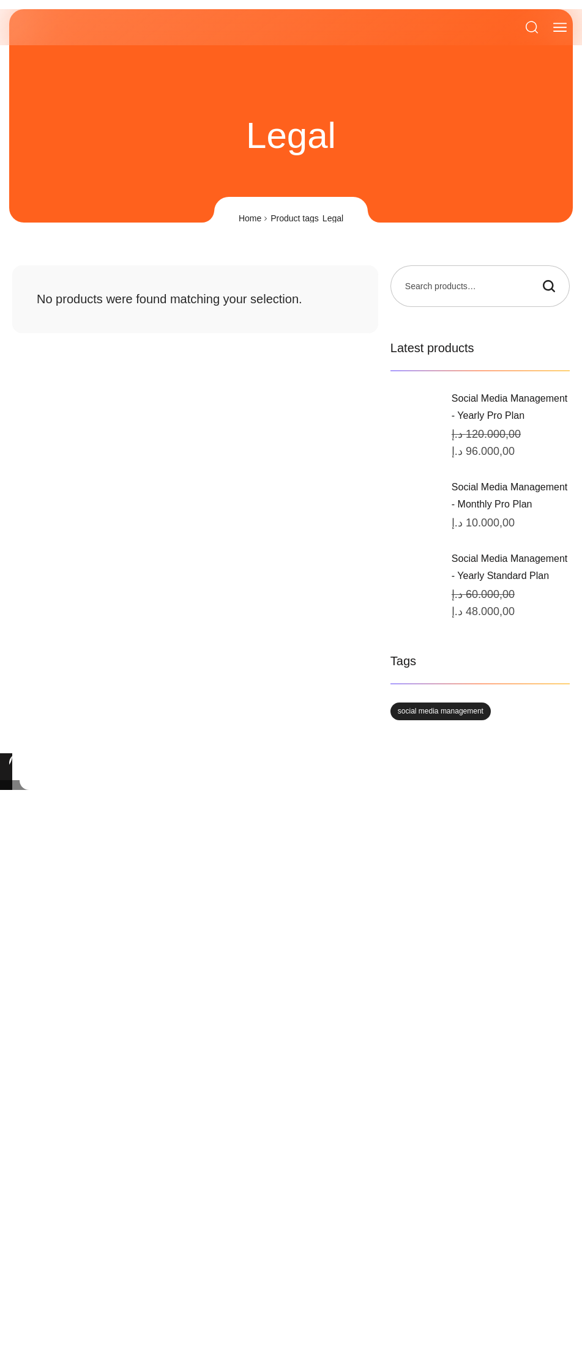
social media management (440, 711)
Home (250, 218)
